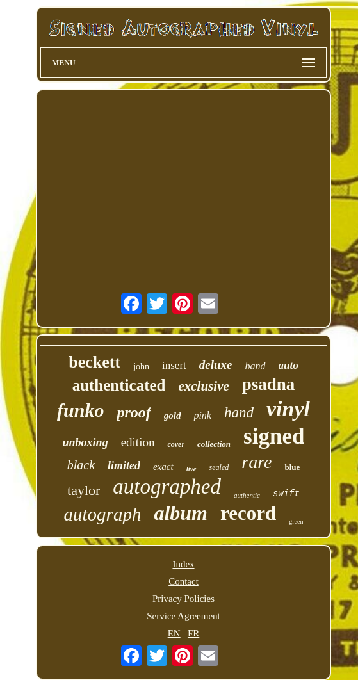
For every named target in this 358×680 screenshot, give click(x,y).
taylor (83, 490)
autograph (103, 514)
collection (214, 444)
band (255, 365)
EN (174, 633)
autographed (167, 486)
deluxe (215, 364)
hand (239, 413)
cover (175, 444)
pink (202, 415)
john (141, 366)
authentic (247, 495)
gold (172, 415)
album (180, 512)
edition (138, 442)
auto (288, 365)
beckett (94, 362)
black (81, 465)
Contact (183, 581)
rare (256, 462)
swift (286, 494)
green (296, 521)
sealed (219, 467)
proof (134, 412)
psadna (268, 384)
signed (273, 436)
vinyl (288, 409)
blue (292, 467)
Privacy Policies (183, 599)
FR (193, 633)
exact (163, 467)
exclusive (203, 386)
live (191, 469)
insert (174, 365)
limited (124, 465)
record (248, 513)
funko (80, 410)
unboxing (85, 442)
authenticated (119, 385)
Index (183, 564)
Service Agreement (183, 616)
